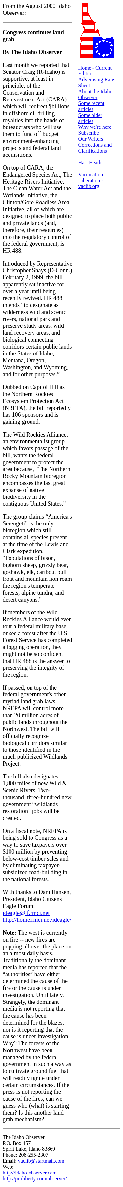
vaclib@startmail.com (41, 1161)
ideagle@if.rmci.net (26, 913)
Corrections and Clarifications (95, 148)
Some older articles (90, 118)
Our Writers (90, 139)
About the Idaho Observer (95, 94)
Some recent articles (91, 106)
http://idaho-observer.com (30, 1172)
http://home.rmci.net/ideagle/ (37, 920)
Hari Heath (90, 162)
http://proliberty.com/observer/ (35, 1178)
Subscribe (88, 133)
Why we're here (95, 127)
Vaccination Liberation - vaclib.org (90, 180)
